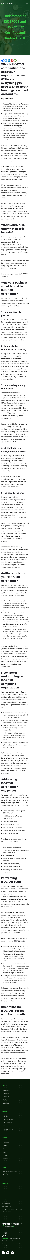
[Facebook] (2, 60)
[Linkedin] (9, 60)
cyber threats (21, 369)
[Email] (15, 60)
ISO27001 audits (20, 941)
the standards (15, 436)
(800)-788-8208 (6, 1203)
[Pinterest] (12, 60)
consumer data (6, 763)
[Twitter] (5, 60)
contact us (14, 1071)
